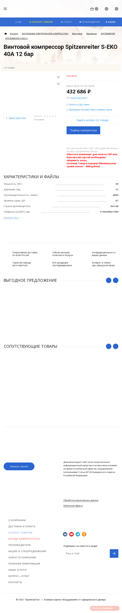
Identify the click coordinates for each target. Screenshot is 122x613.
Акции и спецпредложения (27, 551)
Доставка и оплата (21, 526)
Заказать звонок (19, 466)
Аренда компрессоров (24, 538)
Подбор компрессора (83, 130)
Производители (19, 544)
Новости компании (22, 557)
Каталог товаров (20, 532)
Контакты (15, 582)
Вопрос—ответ (19, 576)
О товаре (10, 67)
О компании (17, 520)
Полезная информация (24, 563)
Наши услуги (17, 569)
